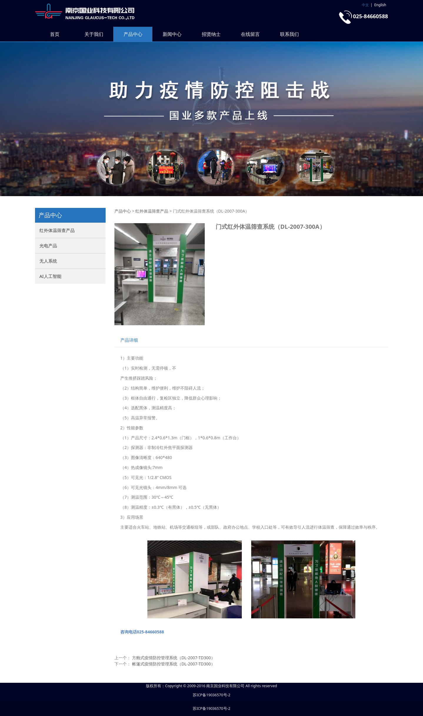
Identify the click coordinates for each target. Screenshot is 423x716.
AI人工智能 (50, 276)
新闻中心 (172, 34)
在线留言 (250, 34)
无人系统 (48, 261)
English (380, 4)
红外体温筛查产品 (57, 230)
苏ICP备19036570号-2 (211, 694)
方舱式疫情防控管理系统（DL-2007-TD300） (173, 657)
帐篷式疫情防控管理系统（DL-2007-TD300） (173, 664)
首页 (54, 34)
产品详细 (129, 340)
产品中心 (133, 34)
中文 (365, 4)
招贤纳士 (211, 34)
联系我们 (289, 34)
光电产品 (48, 245)
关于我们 (93, 34)
